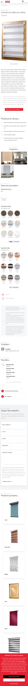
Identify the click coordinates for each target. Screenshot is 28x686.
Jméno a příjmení (6, 424)
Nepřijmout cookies (14, 680)
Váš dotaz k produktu (7, 452)
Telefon (4, 438)
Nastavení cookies (14, 683)
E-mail (4, 431)
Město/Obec (5, 445)
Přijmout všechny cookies (14, 676)
